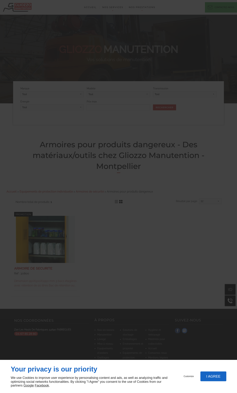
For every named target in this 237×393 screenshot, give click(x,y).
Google (28, 385)
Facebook (42, 385)
